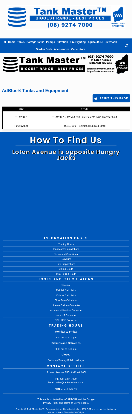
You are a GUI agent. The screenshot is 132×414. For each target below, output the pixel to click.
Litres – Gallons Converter (66, 305)
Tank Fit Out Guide (66, 274)
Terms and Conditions (66, 254)
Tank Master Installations (66, 249)
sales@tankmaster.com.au (70, 382)
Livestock (111, 42)
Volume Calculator (66, 295)
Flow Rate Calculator (66, 300)
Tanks (20, 42)
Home (11, 42)
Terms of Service (73, 402)
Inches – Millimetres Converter (66, 310)
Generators (78, 49)
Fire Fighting (78, 42)
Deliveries (66, 259)
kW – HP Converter (66, 315)
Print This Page (111, 98)
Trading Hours (66, 244)
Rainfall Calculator (66, 290)
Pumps (50, 42)
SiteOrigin (79, 412)
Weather (66, 285)
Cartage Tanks (35, 42)
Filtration (62, 42)
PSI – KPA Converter (66, 320)
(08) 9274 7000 (68, 378)
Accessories (61, 49)
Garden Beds (44, 49)
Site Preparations (66, 264)
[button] (126, 45)
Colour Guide (66, 268)
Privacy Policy (50, 402)
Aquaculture (95, 42)
